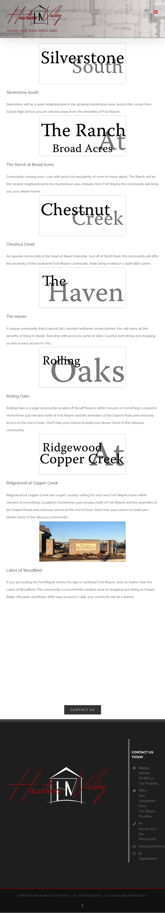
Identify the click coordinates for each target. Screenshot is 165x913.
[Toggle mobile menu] (156, 12)
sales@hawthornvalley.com (149, 846)
